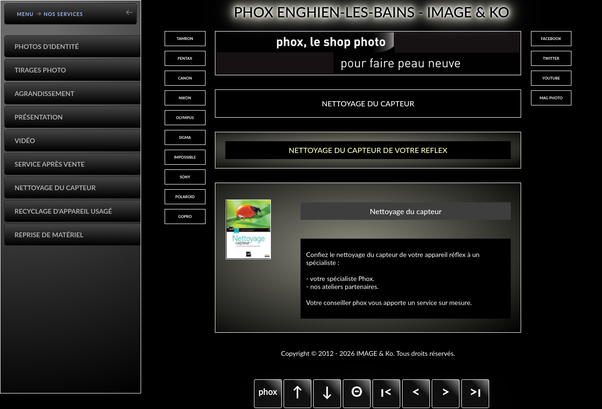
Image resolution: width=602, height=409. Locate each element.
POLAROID (185, 196)
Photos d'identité (47, 46)
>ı (475, 391)
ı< (386, 391)
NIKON (185, 98)
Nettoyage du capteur (55, 188)
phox (268, 391)
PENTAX (185, 58)
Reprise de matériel (49, 235)
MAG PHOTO (550, 98)
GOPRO (185, 216)
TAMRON (185, 38)
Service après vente (50, 164)
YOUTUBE (551, 78)
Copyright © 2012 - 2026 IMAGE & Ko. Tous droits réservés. (368, 353)
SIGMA (185, 137)
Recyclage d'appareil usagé (63, 211)
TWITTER (551, 58)
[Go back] (132, 9)
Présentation (39, 117)
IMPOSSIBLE (185, 157)
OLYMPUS (185, 117)
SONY (185, 177)
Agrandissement (44, 93)
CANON (185, 78)
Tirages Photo (40, 70)
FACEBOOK (551, 38)
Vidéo (25, 140)
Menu (25, 14)
